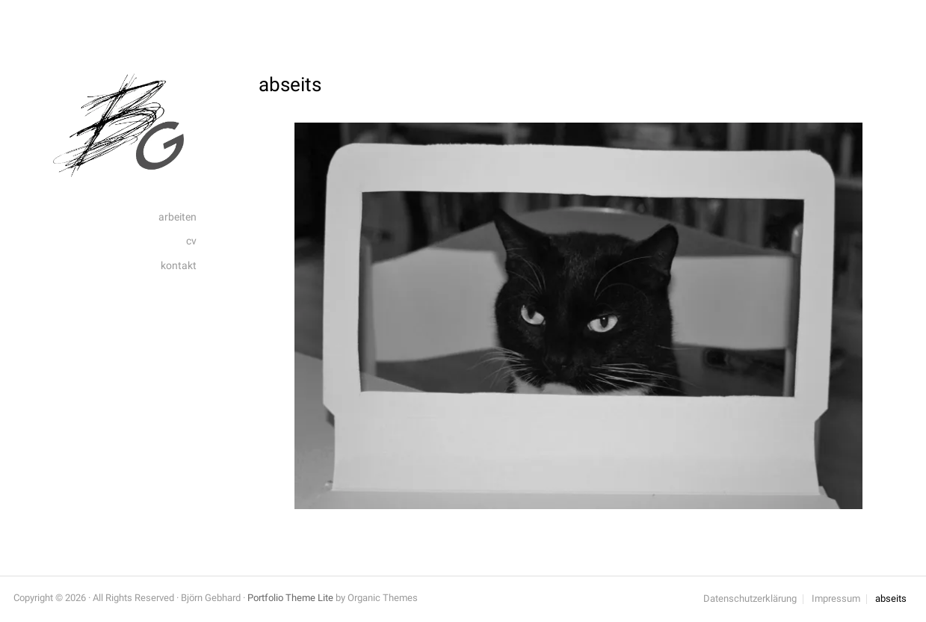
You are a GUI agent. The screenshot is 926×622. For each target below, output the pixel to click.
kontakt (179, 265)
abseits (891, 599)
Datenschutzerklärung (750, 599)
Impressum (836, 599)
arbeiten (177, 217)
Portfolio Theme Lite (290, 597)
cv (191, 241)
